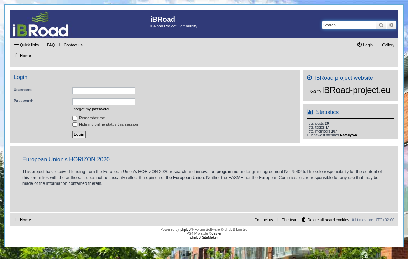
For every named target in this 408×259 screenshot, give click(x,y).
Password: (23, 101)
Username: (24, 90)
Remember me (88, 118)
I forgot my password (90, 109)
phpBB (185, 230)
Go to (315, 91)
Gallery (388, 45)
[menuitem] (48, 45)
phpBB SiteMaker (204, 237)
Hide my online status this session (105, 124)
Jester (216, 233)
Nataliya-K (348, 135)
